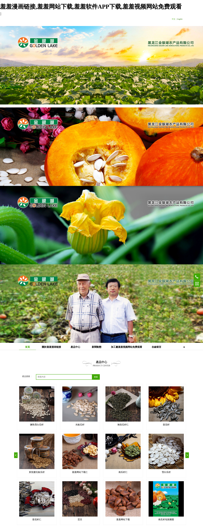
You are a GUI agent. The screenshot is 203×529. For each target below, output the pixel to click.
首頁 (27, 347)
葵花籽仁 (36, 519)
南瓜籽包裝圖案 (166, 519)
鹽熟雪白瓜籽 (37, 424)
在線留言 (156, 347)
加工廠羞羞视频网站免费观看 (126, 347)
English (179, 19)
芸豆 (80, 519)
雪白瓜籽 (166, 472)
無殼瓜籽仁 (123, 424)
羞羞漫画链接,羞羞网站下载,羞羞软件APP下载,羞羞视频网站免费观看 (91, 6)
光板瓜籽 (79, 424)
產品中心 (75, 347)
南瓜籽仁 (123, 472)
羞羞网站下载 (123, 519)
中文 (173, 19)
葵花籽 (166, 424)
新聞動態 (96, 347)
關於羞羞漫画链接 (51, 347)
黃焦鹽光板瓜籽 (37, 472)
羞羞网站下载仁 (80, 472)
